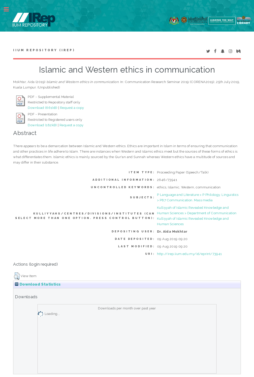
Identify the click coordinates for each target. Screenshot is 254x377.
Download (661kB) (42, 108)
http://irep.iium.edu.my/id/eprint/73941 (189, 254)
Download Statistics (38, 284)
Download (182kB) (42, 125)
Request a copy (72, 108)
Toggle (9, 9)
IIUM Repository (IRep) (44, 50)
